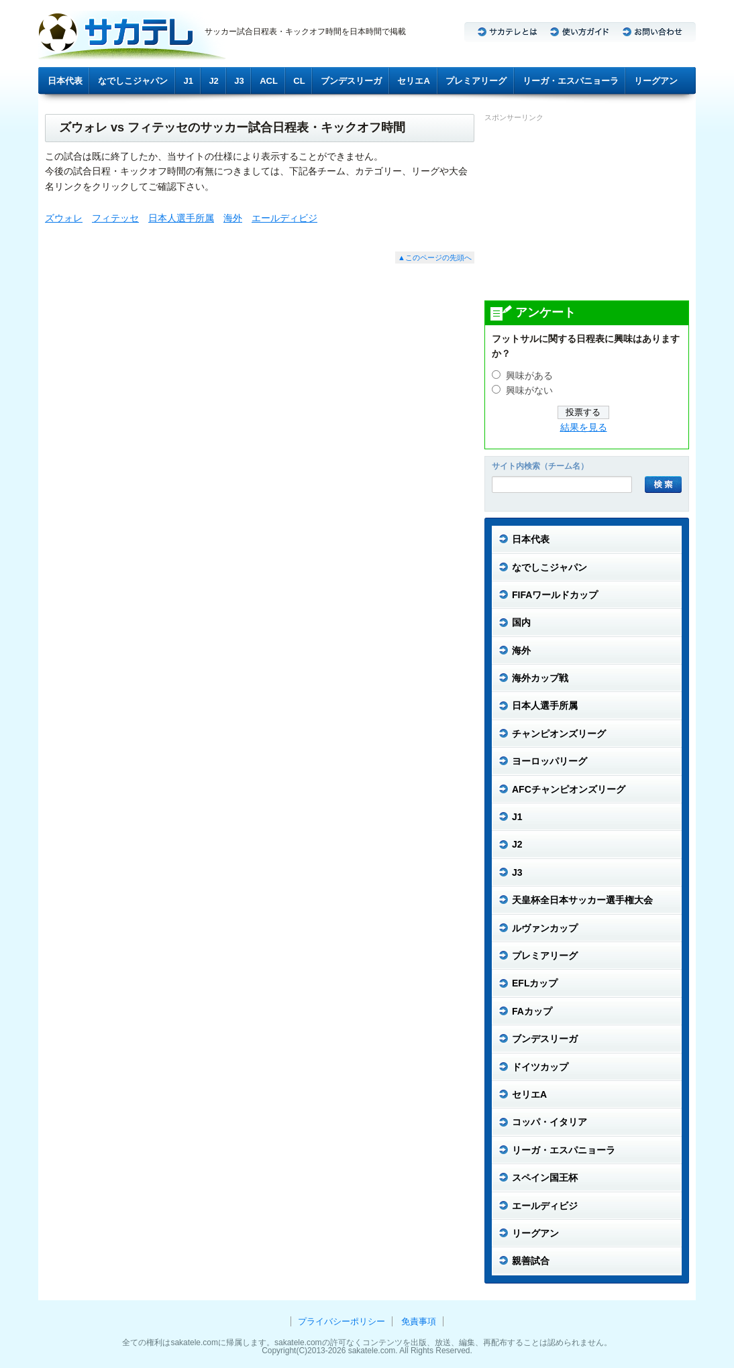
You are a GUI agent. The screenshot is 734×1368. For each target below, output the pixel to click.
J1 (188, 81)
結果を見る (583, 427)
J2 (213, 81)
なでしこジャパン (133, 81)
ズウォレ (64, 218)
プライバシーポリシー (341, 1321)
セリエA (413, 81)
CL (299, 81)
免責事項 (418, 1321)
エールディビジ (284, 218)
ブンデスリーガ (351, 81)
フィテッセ (115, 218)
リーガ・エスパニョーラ (571, 81)
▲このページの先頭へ (435, 257)
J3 (239, 81)
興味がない (529, 390)
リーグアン (656, 81)
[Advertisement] (585, 210)
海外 (232, 218)
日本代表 (65, 81)
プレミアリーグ (476, 81)
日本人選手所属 (181, 218)
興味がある (529, 375)
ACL (269, 81)
